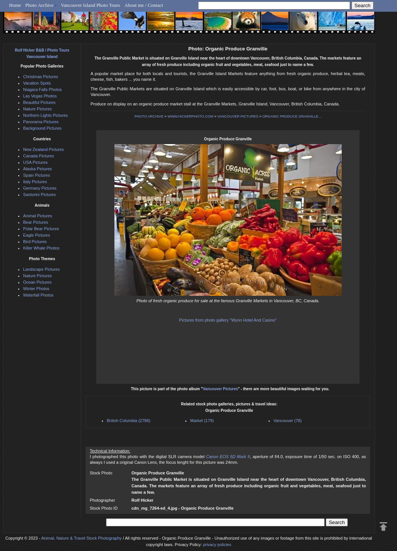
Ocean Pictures (37, 282)
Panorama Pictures (41, 121)
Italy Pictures (35, 181)
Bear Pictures (35, 222)
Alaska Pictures (37, 168)
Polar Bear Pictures (41, 228)
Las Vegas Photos (40, 96)
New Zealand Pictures (43, 149)
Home (15, 5)
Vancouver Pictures (220, 389)
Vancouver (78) (288, 420)
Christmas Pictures (40, 76)
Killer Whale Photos (41, 248)
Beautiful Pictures (39, 102)
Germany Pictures (39, 188)
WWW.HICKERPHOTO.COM (190, 116)
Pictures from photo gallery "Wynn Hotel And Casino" (228, 320)
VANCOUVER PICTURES (237, 116)
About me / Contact (143, 5)
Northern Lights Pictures (45, 115)
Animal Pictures (37, 215)
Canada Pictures (38, 156)
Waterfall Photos (38, 295)
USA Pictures (35, 162)
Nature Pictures (37, 109)
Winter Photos (36, 288)
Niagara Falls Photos (42, 89)
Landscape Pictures (41, 269)
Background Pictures (42, 128)
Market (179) (202, 420)
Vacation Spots (37, 83)
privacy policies (217, 544)
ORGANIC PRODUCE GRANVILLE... (292, 116)
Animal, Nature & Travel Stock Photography (81, 538)
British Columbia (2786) (128, 420)
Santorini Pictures (39, 194)
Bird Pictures (35, 241)
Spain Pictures (36, 175)
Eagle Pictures (36, 235)
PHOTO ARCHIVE (149, 116)
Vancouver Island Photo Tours (90, 5)
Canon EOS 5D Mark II (228, 456)
